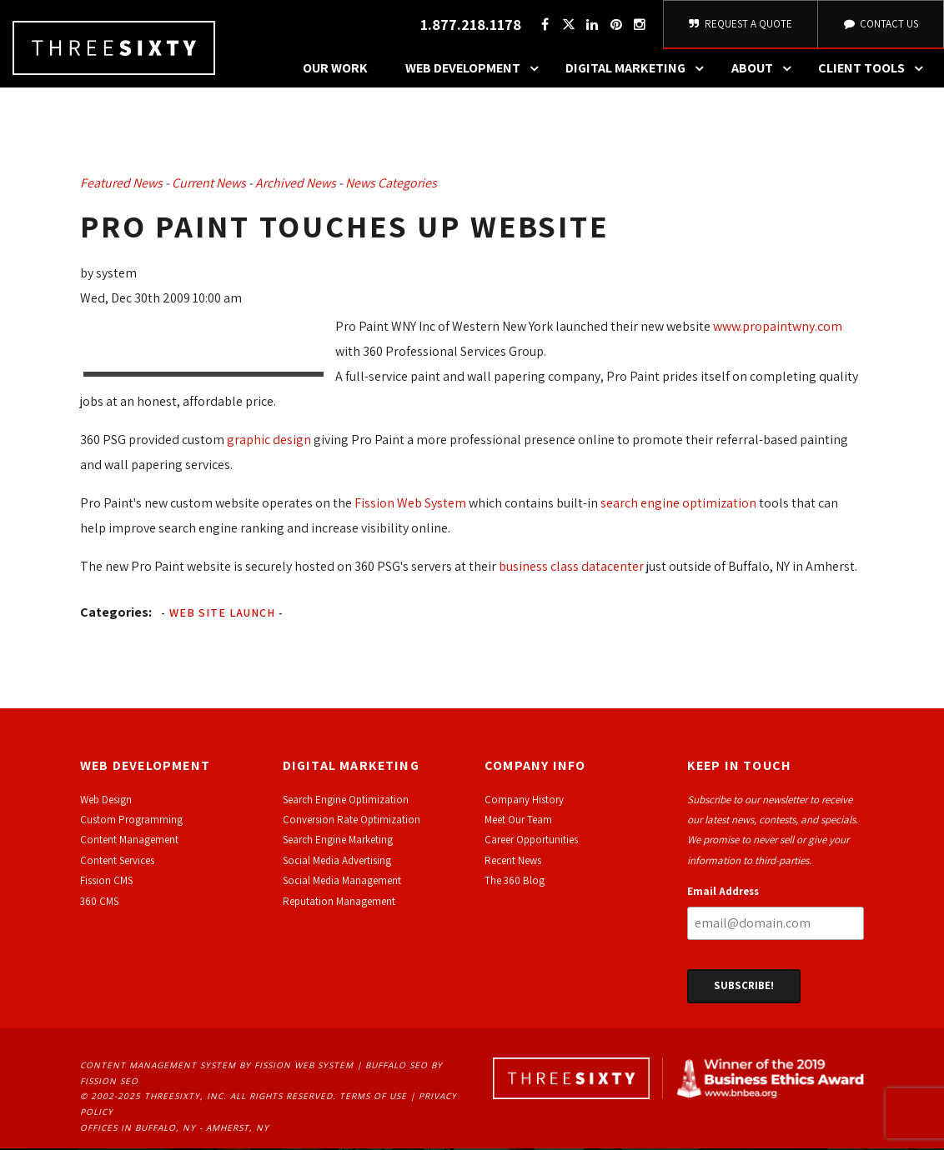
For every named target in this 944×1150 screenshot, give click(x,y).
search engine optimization (678, 504)
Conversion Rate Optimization (351, 821)
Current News (209, 185)
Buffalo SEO (396, 1066)
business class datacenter (571, 568)
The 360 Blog (515, 882)
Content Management (129, 842)
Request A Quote (741, 25)
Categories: (116, 613)
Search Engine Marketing (338, 842)
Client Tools (874, 71)
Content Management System (158, 1066)
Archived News (295, 185)
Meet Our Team (518, 821)
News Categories (391, 185)
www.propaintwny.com (777, 328)
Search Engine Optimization (346, 801)
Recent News (513, 862)
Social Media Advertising (337, 862)
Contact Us (880, 25)
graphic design (269, 441)
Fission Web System (410, 504)
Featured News (121, 185)
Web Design (106, 801)
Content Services (117, 862)
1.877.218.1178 (470, 25)
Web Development (476, 71)
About (765, 71)
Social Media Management (342, 882)
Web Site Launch (222, 614)
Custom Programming (131, 821)
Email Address (723, 893)
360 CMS (99, 903)
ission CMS (109, 882)
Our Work (335, 70)
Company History (524, 801)
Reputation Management (339, 903)
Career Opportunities (531, 842)
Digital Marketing (638, 71)
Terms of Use (373, 1098)
